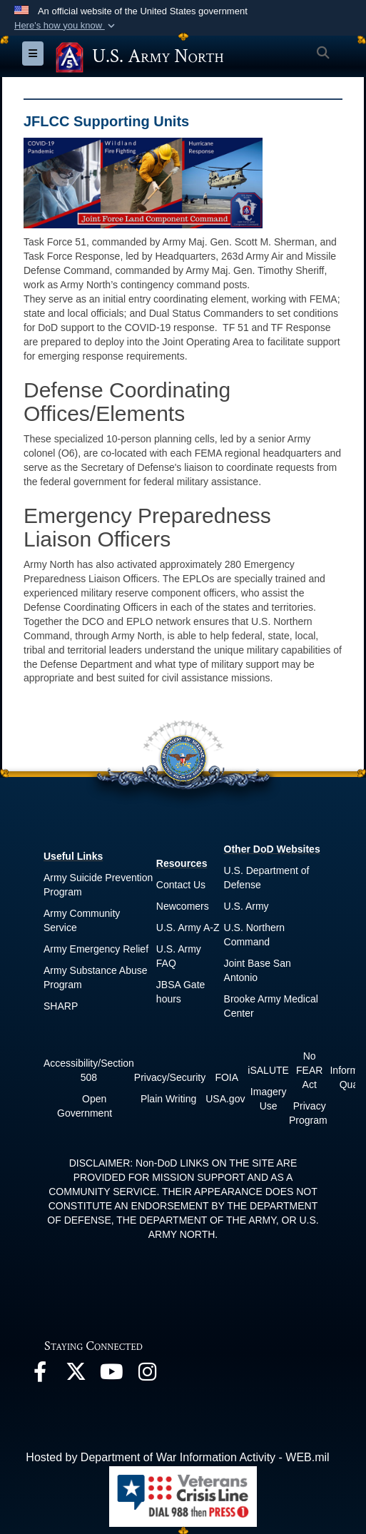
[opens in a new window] (40, 1375)
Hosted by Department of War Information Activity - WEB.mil (177, 1457)
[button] (66, 26)
